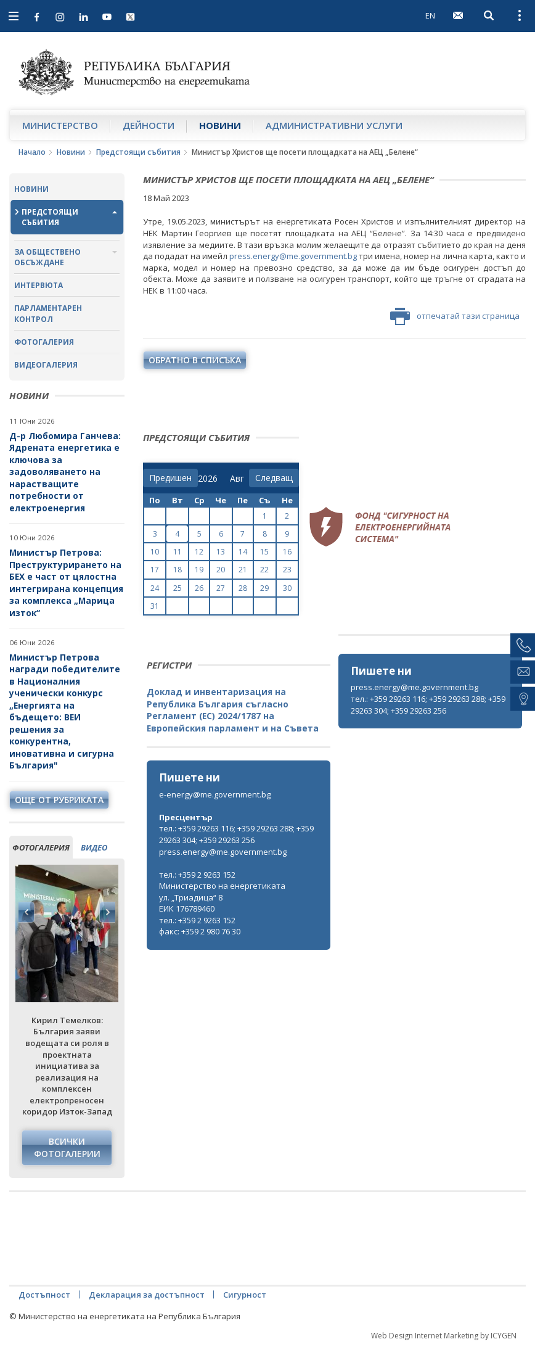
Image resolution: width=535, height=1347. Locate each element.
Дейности (148, 125)
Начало (32, 152)
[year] (208, 478)
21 (243, 569)
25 (177, 588)
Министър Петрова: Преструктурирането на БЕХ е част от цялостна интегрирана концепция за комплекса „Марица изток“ (66, 582)
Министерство (60, 125)
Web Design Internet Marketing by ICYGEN (444, 1335)
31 (154, 606)
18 (177, 569)
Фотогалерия (44, 342)
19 (199, 569)
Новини (220, 125)
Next (107, 912)
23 (287, 569)
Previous (26, 912)
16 (287, 551)
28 (243, 588)
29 (264, 588)
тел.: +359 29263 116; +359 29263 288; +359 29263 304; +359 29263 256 (428, 704)
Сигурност (244, 1294)
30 (287, 588)
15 (264, 551)
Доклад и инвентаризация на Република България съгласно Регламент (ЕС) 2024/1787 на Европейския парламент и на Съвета (233, 710)
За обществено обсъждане (47, 257)
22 (264, 569)
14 (243, 551)
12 (199, 551)
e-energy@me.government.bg (215, 794)
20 (220, 569)
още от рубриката (59, 799)
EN (430, 15)
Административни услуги (334, 125)
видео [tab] (94, 847)
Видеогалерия (46, 365)
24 (154, 588)
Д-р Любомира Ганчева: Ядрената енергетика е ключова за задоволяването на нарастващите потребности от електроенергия (65, 472)
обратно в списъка (195, 360)
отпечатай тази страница (455, 316)
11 (177, 551)
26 (199, 588)
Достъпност (44, 1294)
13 (220, 551)
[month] (239, 478)
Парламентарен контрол (48, 313)
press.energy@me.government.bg (293, 256)
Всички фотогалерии (67, 1147)
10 (154, 551)
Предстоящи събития (138, 152)
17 (154, 569)
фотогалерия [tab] (41, 847)
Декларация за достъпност (147, 1294)
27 (220, 588)
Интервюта (38, 285)
